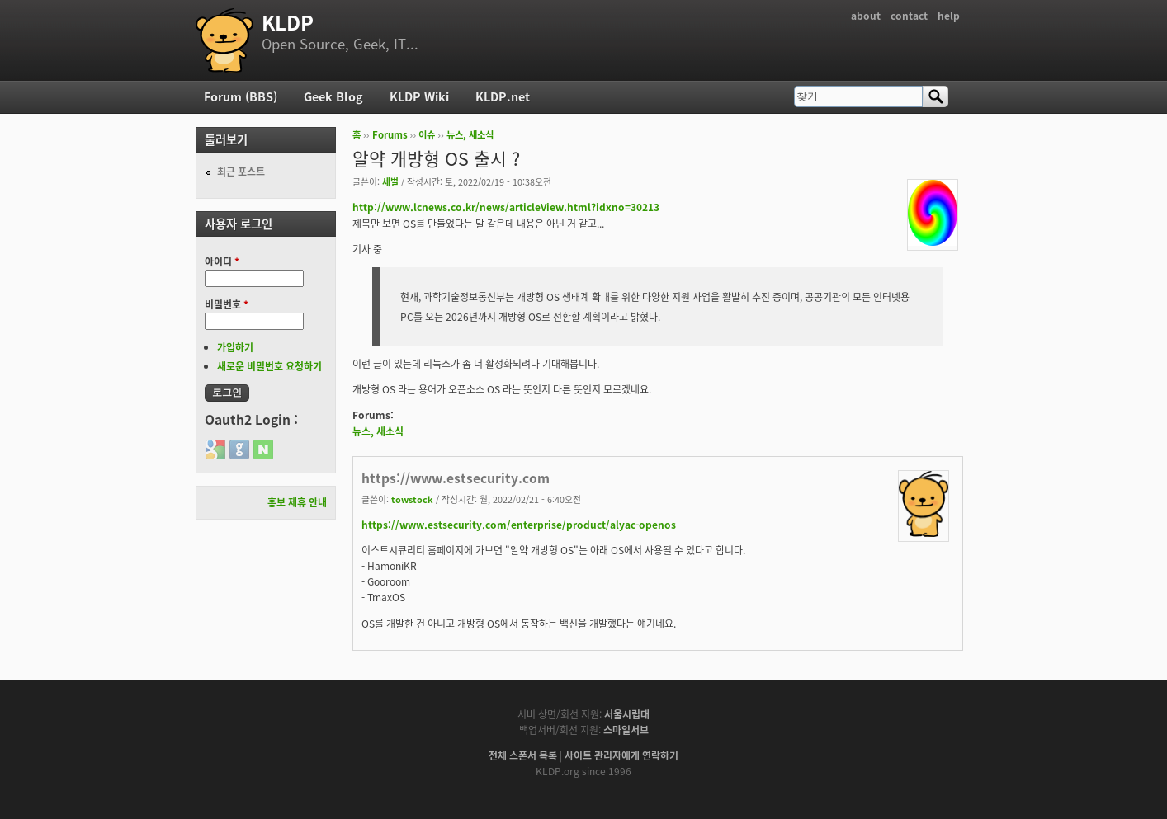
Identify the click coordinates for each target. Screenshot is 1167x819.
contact (909, 15)
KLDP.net (502, 96)
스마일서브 (626, 730)
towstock (412, 499)
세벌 (390, 181)
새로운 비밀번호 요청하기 (269, 366)
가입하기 (235, 347)
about (866, 15)
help (949, 15)
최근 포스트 (241, 171)
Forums (390, 135)
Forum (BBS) (240, 96)
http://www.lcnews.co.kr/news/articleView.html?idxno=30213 (505, 207)
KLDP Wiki (419, 96)
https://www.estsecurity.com (455, 477)
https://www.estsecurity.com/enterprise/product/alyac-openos (518, 524)
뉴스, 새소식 (470, 135)
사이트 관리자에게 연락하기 (621, 755)
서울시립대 (627, 714)
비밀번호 (226, 304)
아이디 (222, 261)
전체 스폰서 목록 (523, 755)
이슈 (426, 135)
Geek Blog (333, 96)
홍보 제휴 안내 (297, 502)
